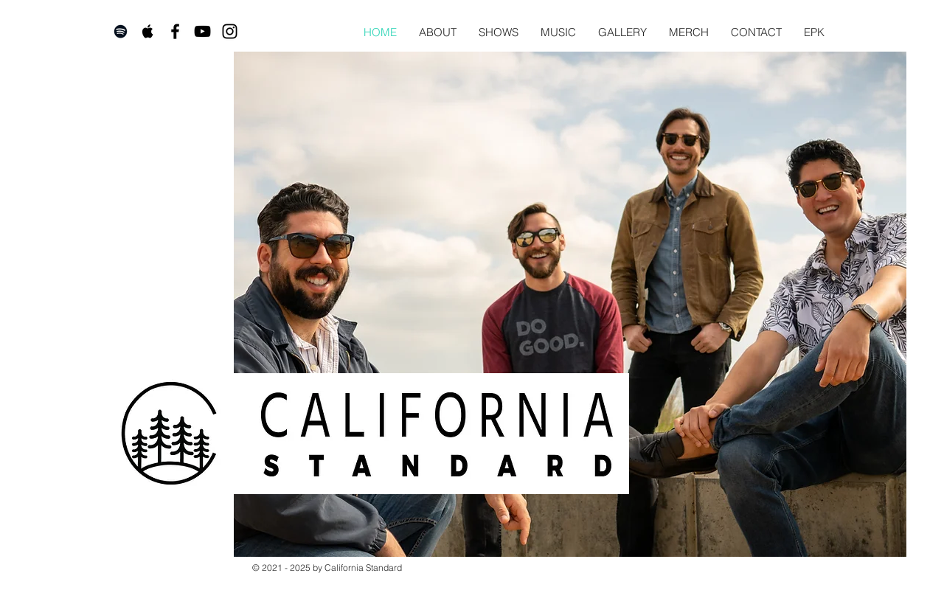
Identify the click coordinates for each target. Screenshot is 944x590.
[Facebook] (175, 31)
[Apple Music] (148, 31)
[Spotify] (121, 31)
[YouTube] (202, 31)
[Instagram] (230, 31)
